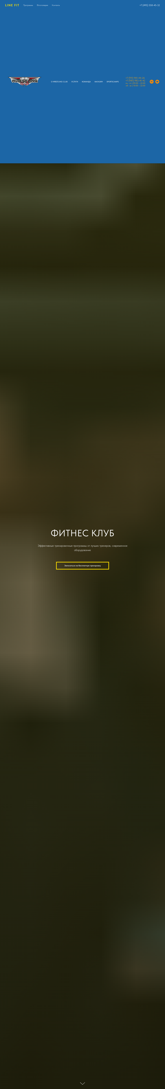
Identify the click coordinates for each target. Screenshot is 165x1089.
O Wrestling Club (59, 82)
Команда (86, 82)
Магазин (99, 82)
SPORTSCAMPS (113, 82)
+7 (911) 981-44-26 (135, 78)
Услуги (74, 82)
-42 (143, 80)
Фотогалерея (42, 5)
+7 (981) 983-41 (133, 80)
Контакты (56, 5)
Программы (28, 5)
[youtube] (157, 82)
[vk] (152, 82)
